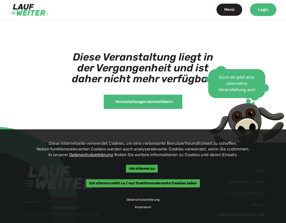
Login (263, 9)
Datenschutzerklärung (90, 154)
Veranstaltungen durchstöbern (144, 101)
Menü (229, 9)
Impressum (143, 207)
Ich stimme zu (142, 168)
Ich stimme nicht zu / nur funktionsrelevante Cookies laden (143, 183)
